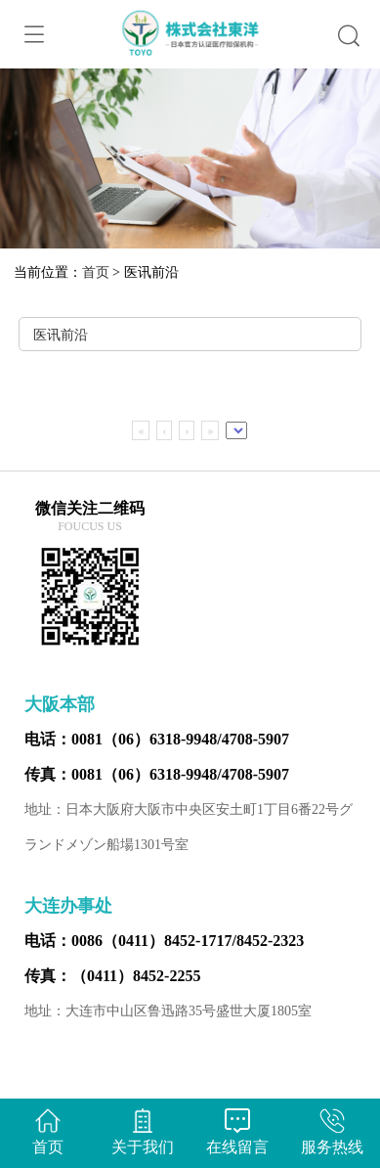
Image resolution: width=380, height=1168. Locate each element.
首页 (95, 272)
